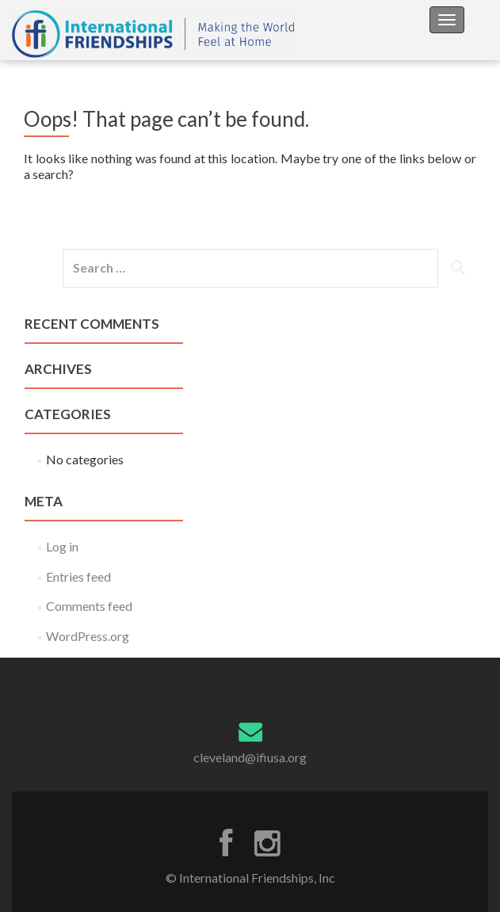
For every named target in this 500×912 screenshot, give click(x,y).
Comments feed (89, 605)
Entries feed (78, 576)
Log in (62, 546)
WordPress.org (87, 635)
